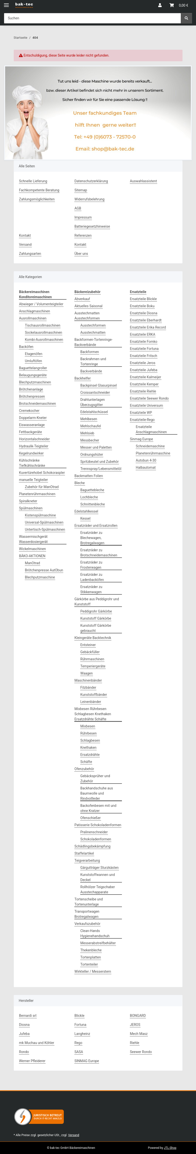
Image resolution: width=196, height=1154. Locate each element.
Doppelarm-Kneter (33, 418)
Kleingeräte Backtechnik (93, 638)
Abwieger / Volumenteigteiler (41, 304)
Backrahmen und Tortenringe (93, 361)
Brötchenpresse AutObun (44, 570)
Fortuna (80, 1025)
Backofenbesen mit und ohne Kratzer (98, 808)
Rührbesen (88, 733)
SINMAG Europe (87, 1061)
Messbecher (89, 440)
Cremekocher (29, 411)
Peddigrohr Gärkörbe (96, 611)
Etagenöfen (33, 354)
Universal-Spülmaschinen (44, 522)
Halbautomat (146, 467)
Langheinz (82, 1034)
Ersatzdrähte (90, 755)
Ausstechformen (93, 325)
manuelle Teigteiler (33, 480)
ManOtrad (32, 563)
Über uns (81, 254)
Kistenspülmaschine (40, 515)
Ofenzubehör (84, 769)
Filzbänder (88, 687)
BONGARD (138, 1016)
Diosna (24, 1025)
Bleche (80, 483)
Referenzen (83, 235)
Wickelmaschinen (32, 549)
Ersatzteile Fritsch (143, 356)
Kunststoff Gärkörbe (95, 618)
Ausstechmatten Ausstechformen (87, 315)
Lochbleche (89, 497)
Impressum (83, 217)
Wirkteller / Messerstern (93, 971)
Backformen (89, 352)
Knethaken (88, 747)
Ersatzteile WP (141, 413)
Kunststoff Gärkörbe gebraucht (95, 628)
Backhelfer (83, 378)
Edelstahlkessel (86, 511)
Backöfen (26, 347)
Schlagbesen (90, 740)
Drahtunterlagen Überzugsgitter (92, 402)
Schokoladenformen (95, 839)
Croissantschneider (95, 392)
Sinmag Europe (141, 439)
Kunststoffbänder (93, 695)
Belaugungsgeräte (33, 375)
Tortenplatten (90, 957)
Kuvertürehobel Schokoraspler (42, 473)
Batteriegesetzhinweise (92, 226)
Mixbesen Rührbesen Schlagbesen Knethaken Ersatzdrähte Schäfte (93, 714)
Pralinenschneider (94, 832)
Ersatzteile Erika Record (148, 327)
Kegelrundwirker (31, 453)
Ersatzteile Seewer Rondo (149, 398)
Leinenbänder (90, 702)
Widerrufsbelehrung (90, 199)
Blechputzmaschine (40, 577)
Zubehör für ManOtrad (42, 487)
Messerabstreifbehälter (98, 943)
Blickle (80, 1016)
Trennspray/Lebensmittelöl (100, 469)
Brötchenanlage (31, 389)
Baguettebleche (92, 490)
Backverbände (91, 371)
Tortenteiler (89, 964)
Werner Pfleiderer (32, 1061)
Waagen (86, 673)
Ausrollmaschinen (33, 318)
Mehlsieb (87, 433)
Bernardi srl (28, 1016)
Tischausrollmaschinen (42, 325)
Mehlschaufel (90, 426)
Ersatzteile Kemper (144, 384)
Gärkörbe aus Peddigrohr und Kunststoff (97, 601)
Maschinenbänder (88, 680)
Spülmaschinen (31, 508)
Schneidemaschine (150, 446)
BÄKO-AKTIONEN (32, 556)
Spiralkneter (28, 501)
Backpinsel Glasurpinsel (98, 385)
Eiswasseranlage (32, 425)
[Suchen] (186, 18)
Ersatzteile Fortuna (144, 349)
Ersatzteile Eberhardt (146, 320)
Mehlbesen (88, 419)
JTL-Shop (170, 1148)
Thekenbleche (91, 950)
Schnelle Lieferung (33, 181)
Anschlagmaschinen (34, 311)
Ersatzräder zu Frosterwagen (91, 564)
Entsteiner (88, 645)
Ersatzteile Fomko (143, 342)
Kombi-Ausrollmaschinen (44, 340)
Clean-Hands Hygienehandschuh (95, 933)
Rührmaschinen (92, 659)
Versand (25, 244)
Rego (78, 1043)
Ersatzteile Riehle (143, 391)
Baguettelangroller (33, 368)
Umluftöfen (33, 361)
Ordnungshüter (91, 454)
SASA (79, 1052)
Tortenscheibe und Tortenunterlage (89, 901)
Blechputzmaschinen (35, 382)
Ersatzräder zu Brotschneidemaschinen (99, 552)
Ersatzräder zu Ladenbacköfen (92, 577)
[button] (160, 5)
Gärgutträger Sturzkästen (99, 868)
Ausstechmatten (92, 332)
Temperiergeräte (92, 666)
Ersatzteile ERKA (142, 334)
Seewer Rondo (141, 1052)
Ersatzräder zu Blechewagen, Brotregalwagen (92, 538)
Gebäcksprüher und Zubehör (95, 778)
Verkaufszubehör (88, 924)
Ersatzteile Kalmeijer (145, 377)
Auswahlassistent (143, 181)
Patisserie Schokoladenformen (98, 825)
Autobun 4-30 (146, 460)
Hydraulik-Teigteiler (33, 446)
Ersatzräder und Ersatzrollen (96, 526)
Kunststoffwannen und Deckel (97, 877)
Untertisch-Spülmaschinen (45, 529)
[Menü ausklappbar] (6, 3)
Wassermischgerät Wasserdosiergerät (33, 539)
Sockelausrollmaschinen (43, 332)
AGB (78, 208)
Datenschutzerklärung (91, 181)
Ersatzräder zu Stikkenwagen (91, 589)
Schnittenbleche (92, 504)
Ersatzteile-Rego (142, 420)
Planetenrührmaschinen (37, 494)
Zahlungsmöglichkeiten (37, 199)
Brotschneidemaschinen (37, 403)
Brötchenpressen (32, 396)
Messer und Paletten (96, 447)
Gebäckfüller (90, 652)
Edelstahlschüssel (94, 412)
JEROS (135, 1025)
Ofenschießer (90, 818)
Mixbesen (87, 726)
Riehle (134, 1043)
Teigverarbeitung (87, 860)
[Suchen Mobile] (92, 18)
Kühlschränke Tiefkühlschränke (32, 462)
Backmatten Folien (89, 476)
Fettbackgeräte (30, 432)
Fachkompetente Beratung (39, 190)
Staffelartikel (84, 853)
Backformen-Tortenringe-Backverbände (94, 342)
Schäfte (86, 762)
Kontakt (25, 235)
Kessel (85, 518)
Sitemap (81, 190)
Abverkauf (82, 299)
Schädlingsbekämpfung (93, 846)
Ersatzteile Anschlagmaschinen (151, 429)
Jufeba (24, 1034)
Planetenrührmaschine (153, 453)
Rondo (24, 1052)
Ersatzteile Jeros (143, 363)
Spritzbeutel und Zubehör (99, 462)
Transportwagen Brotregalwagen (87, 914)
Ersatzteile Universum (146, 405)
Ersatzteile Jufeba (143, 370)
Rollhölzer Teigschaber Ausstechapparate (97, 889)
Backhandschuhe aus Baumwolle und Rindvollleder (96, 793)
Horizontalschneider (34, 439)
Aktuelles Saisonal (89, 306)
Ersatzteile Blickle (143, 299)
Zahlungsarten (30, 254)
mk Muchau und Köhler (36, 1043)
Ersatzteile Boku (142, 306)
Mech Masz (139, 1034)
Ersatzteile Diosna (143, 313)
